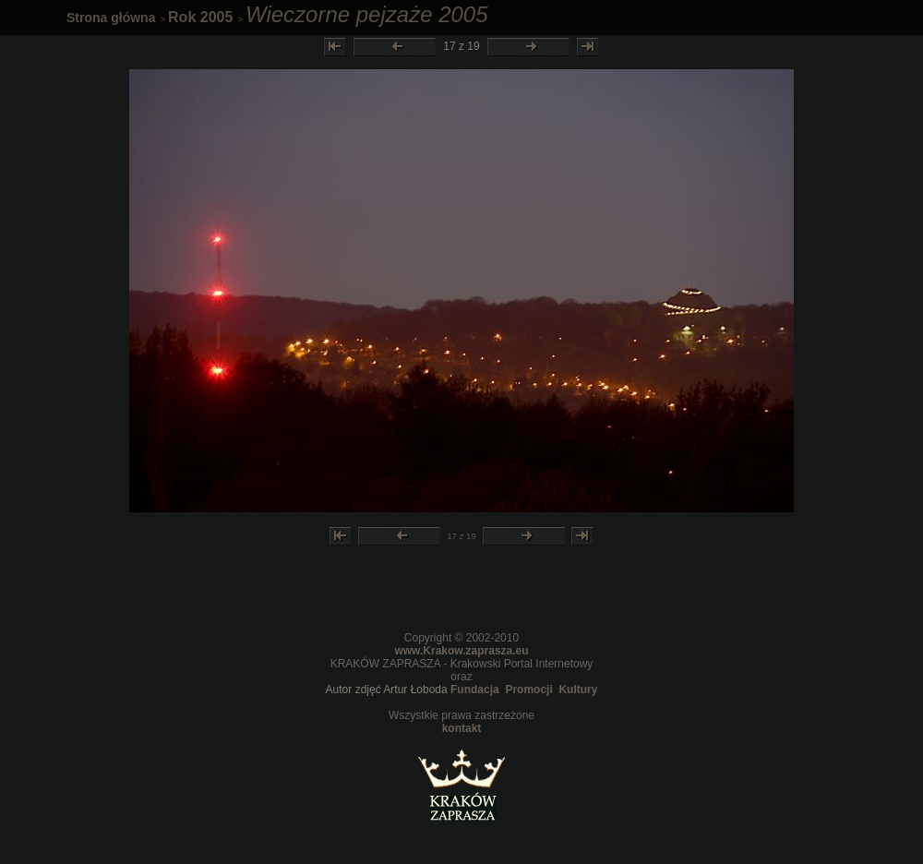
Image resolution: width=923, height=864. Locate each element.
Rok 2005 (200, 17)
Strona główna (110, 17)
